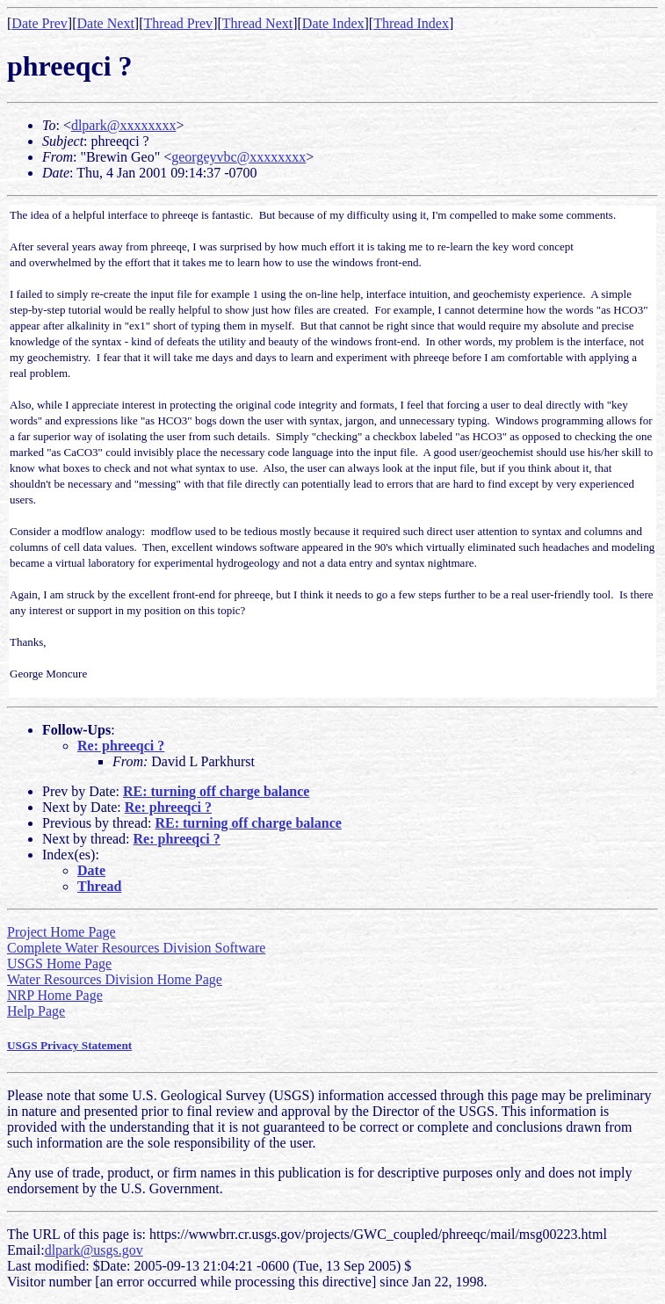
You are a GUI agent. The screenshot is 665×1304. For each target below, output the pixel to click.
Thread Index (411, 23)
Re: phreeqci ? (120, 745)
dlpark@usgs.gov (94, 1249)
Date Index (333, 23)
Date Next (105, 23)
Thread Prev (178, 23)
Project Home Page (61, 931)
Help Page (36, 1010)
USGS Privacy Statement (69, 1045)
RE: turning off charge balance (216, 791)
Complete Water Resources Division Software (136, 947)
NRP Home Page (55, 995)
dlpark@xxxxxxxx (124, 125)
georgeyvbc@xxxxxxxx (238, 156)
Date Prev (39, 23)
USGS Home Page (59, 963)
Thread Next (257, 23)
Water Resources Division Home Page (114, 979)
